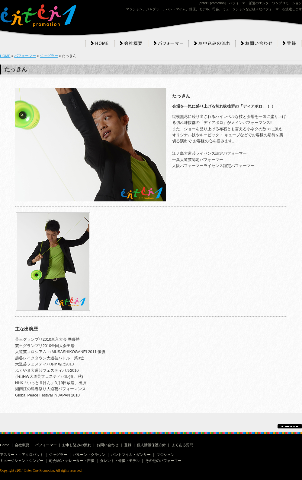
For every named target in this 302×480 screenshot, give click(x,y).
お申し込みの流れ (76, 445)
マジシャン (165, 454)
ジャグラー (49, 56)
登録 (127, 445)
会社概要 (22, 445)
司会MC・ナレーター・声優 (71, 461)
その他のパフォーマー (163, 461)
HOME (5, 56)
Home (4, 445)
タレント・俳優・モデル (120, 461)
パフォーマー (25, 56)
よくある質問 (182, 445)
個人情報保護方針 (151, 445)
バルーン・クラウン (89, 454)
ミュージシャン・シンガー (21, 461)
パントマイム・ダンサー (131, 454)
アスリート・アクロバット (21, 454)
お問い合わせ (107, 445)
